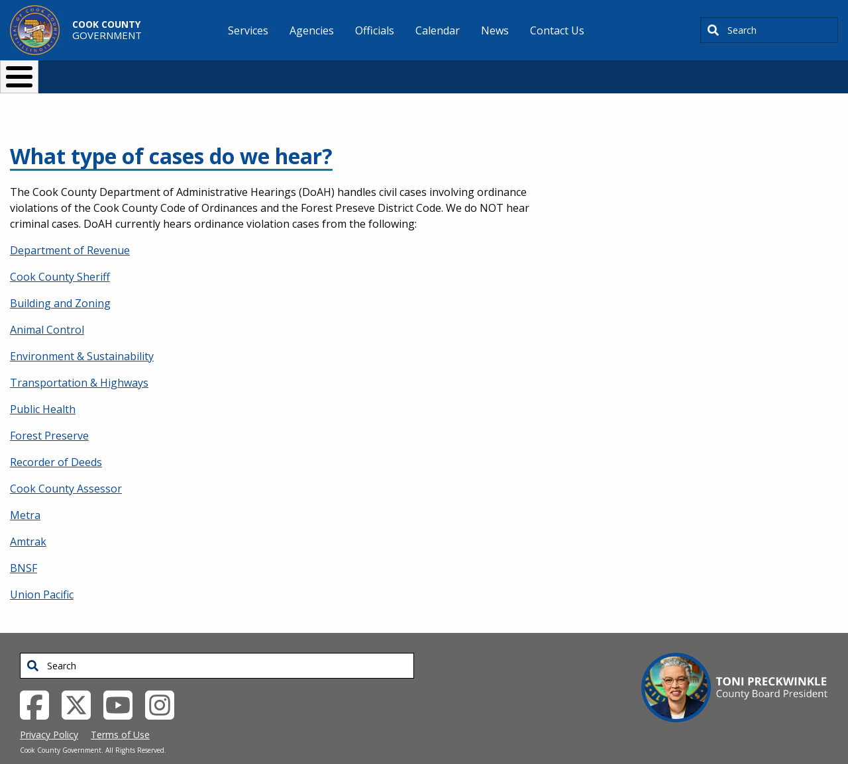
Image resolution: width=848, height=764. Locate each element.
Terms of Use (120, 712)
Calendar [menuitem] (437, 30)
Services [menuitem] (248, 30)
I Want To (158, 71)
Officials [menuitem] (374, 30)
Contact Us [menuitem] (557, 30)
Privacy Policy (49, 712)
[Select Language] (650, 71)
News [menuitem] (495, 30)
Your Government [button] (501, 71)
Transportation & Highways (79, 361)
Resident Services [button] (283, 71)
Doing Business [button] (387, 71)
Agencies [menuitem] (312, 30)
